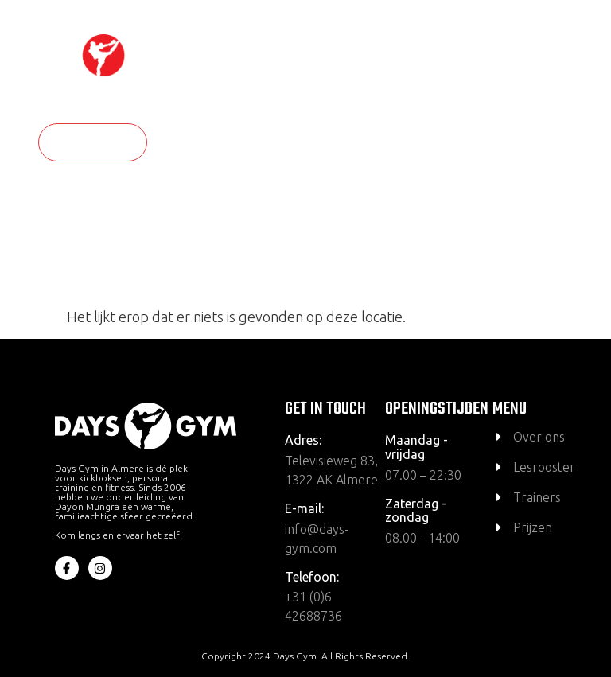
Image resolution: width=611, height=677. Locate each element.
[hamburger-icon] (572, 77)
